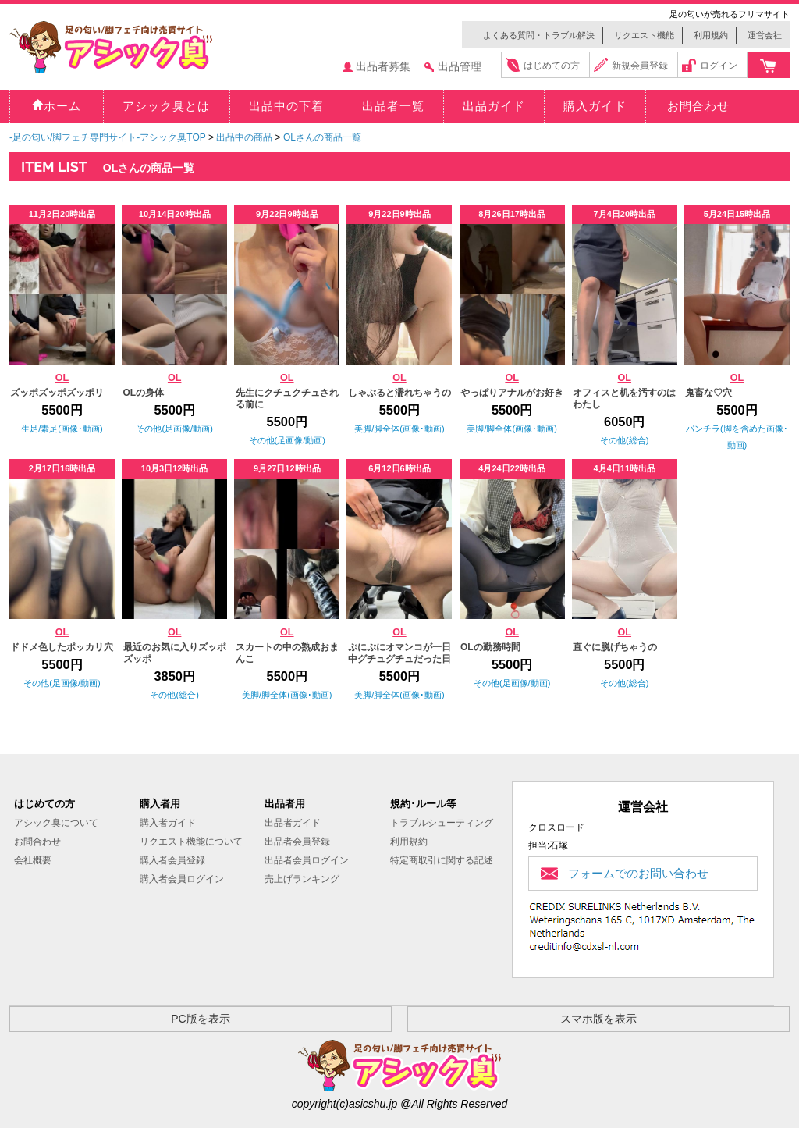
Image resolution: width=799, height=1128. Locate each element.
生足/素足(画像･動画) (61, 428)
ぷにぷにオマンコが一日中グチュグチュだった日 (399, 653)
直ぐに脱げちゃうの (615, 647)
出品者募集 (383, 66)
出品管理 (459, 66)
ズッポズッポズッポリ (57, 392)
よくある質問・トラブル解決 (539, 35)
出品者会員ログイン (307, 860)
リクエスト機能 (644, 35)
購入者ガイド (168, 822)
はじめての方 (552, 65)
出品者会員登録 (297, 841)
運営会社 (765, 35)
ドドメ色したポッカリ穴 (61, 647)
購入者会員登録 (172, 860)
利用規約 (711, 35)
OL (62, 377)
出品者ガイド (293, 822)
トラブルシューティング (441, 822)
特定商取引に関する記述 (441, 860)
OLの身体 (144, 392)
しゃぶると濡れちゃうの (399, 392)
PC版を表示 (200, 1018)
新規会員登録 (640, 65)
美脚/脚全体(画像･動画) (399, 428)
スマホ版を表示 (598, 1018)
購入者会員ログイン (182, 879)
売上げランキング (302, 879)
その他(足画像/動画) (174, 428)
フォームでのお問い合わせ (638, 873)
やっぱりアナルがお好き (511, 392)
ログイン (718, 65)
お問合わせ (37, 841)
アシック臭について (56, 822)
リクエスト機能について (191, 841)
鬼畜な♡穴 (708, 392)
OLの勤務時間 (490, 647)
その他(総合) (624, 440)
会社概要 (32, 860)
